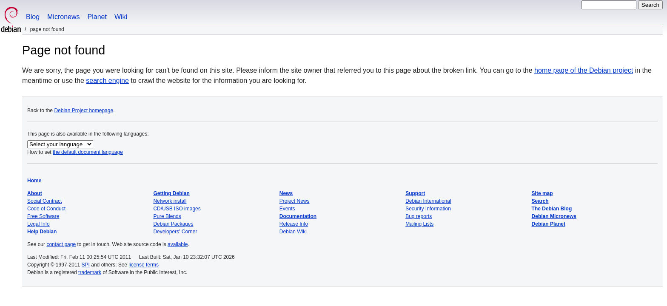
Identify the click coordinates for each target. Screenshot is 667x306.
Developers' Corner (175, 232)
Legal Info (38, 224)
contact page (61, 244)
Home (34, 181)
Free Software (43, 216)
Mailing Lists (419, 224)
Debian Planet (548, 224)
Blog (33, 16)
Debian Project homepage (83, 110)
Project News (294, 201)
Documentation (297, 216)
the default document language (88, 152)
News (286, 193)
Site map (542, 193)
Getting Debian (171, 193)
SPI (86, 265)
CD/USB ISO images (176, 209)
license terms (143, 265)
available (178, 244)
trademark (89, 272)
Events (287, 209)
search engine (107, 80)
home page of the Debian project (583, 70)
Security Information (428, 209)
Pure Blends (167, 216)
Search (540, 201)
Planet (97, 16)
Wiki (120, 16)
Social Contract (44, 201)
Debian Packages (173, 224)
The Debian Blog (552, 209)
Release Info (293, 224)
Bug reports (418, 216)
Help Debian (42, 232)
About (34, 193)
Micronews (63, 16)
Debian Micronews (554, 216)
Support (415, 193)
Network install (169, 201)
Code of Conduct (46, 209)
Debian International (428, 201)
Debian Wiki (293, 232)
